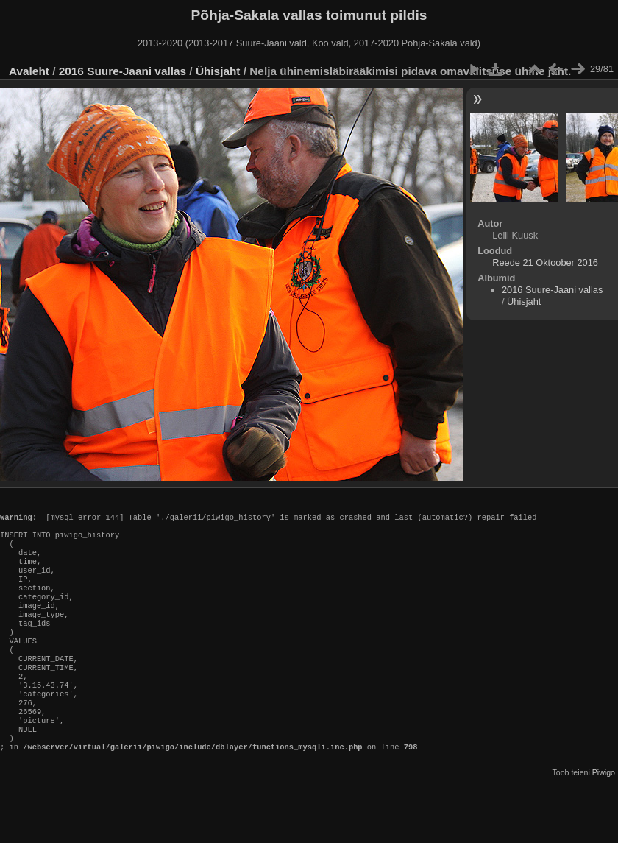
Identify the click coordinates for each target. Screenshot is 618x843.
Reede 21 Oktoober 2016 (545, 262)
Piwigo (603, 816)
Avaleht (29, 71)
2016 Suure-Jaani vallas (122, 71)
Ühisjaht (218, 71)
